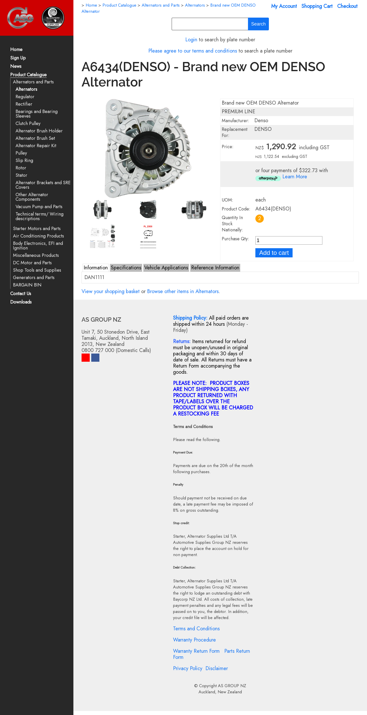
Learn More (294, 176)
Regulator (25, 96)
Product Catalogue (28, 75)
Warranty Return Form (196, 651)
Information (96, 267)
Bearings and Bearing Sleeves (37, 114)
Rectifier (24, 104)
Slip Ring (24, 160)
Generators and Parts (34, 277)
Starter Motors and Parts (37, 228)
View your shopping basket (111, 291)
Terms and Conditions (196, 628)
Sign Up (18, 58)
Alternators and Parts (33, 82)
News (15, 66)
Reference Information (215, 267)
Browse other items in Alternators (183, 291)
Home (16, 50)
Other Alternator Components (32, 197)
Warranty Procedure (194, 640)
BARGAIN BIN (27, 285)
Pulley (21, 153)
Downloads (21, 302)
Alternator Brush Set (35, 138)
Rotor (21, 168)
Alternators (26, 89)
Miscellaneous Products (36, 255)
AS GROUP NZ (232, 686)
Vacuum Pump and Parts (39, 206)
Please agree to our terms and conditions (192, 51)
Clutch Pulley (28, 123)
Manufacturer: (235, 120)
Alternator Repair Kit (36, 145)
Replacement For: (234, 132)
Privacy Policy (187, 668)
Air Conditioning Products (38, 236)
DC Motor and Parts (32, 262)
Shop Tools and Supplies (37, 270)
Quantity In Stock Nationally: (232, 223)
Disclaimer (216, 668)
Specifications (126, 267)
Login (191, 39)
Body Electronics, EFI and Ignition (38, 245)
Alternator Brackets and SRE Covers (43, 185)
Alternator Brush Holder (39, 131)
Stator (21, 175)
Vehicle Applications (166, 267)
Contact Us (20, 294)
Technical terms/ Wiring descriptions (39, 216)
